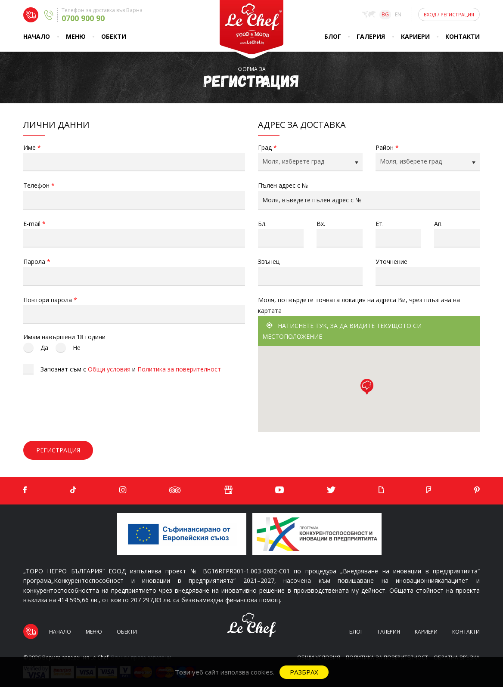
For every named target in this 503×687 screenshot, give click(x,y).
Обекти (113, 36)
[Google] (228, 490)
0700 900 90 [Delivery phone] (83, 18)
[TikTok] (73, 490)
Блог (332, 36)
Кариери (415, 36)
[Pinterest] (477, 490)
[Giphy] (381, 490)
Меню (76, 36)
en (398, 14)
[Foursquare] (428, 490)
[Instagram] (122, 490)
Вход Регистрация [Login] (449, 14)
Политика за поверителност (179, 369)
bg (385, 14)
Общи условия (109, 369)
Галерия (371, 36)
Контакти (462, 36)
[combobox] (310, 162)
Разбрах (304, 672)
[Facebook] (25, 490)
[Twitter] (331, 490)
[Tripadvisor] (175, 490)
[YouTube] (279, 490)
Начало (36, 36)
